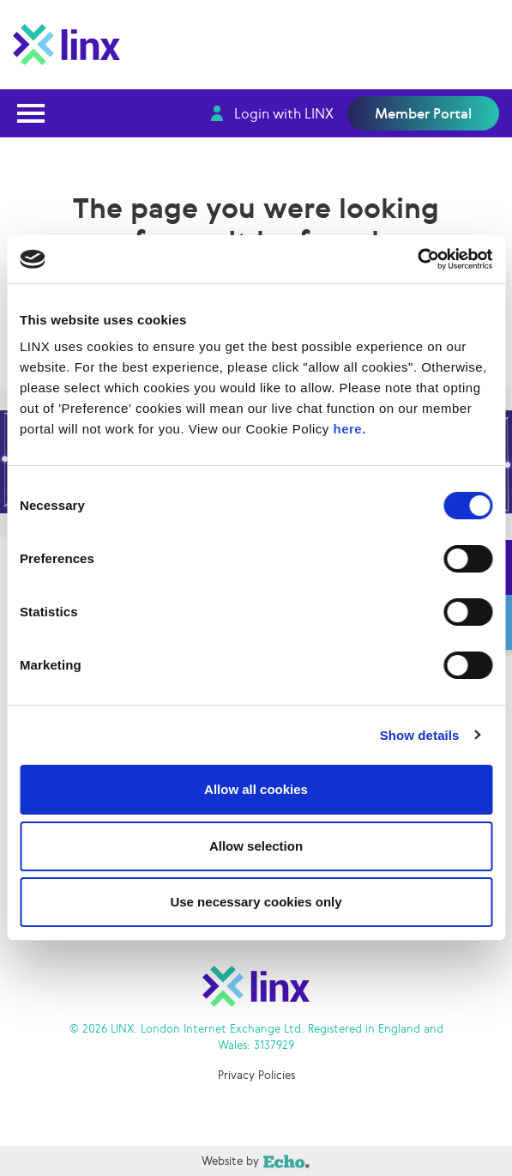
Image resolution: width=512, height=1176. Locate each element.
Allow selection (256, 846)
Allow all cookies (256, 789)
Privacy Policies (256, 1075)
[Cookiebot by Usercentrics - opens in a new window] (417, 259)
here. (350, 428)
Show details (420, 735)
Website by (155, 1161)
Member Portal (423, 113)
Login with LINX (284, 113)
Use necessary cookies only (255, 901)
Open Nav (36, 102)
